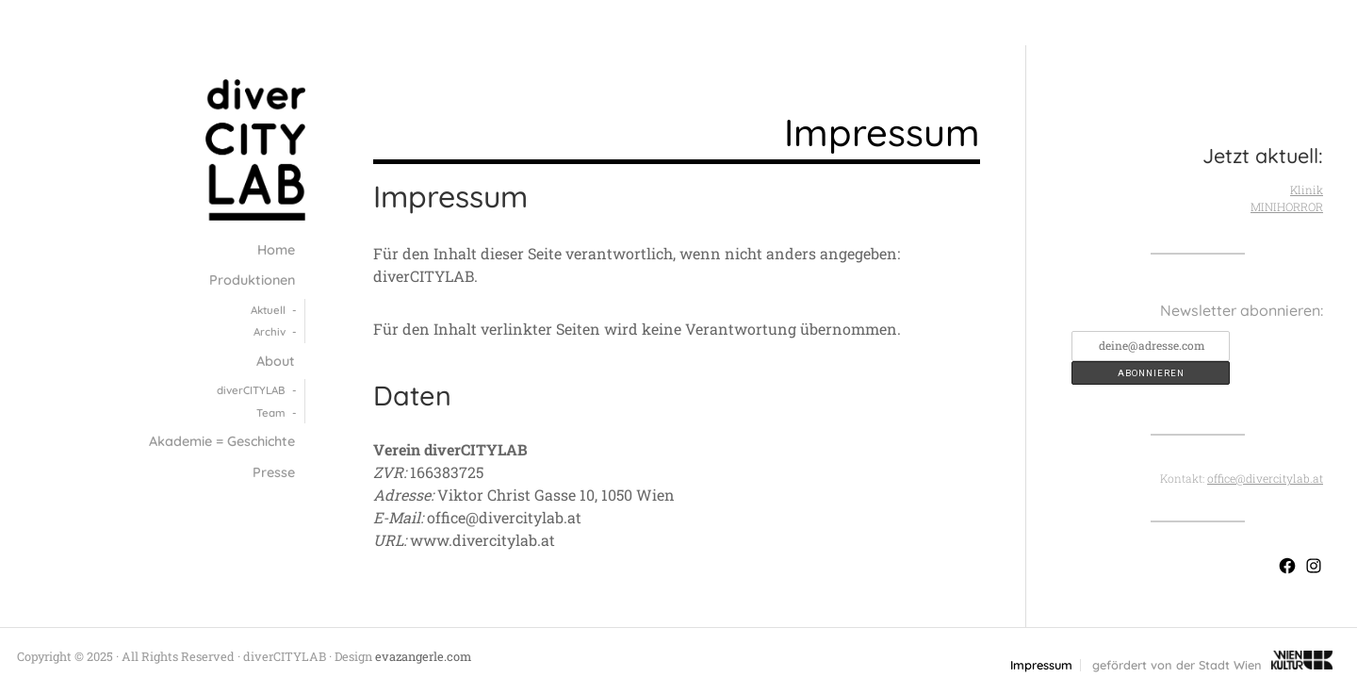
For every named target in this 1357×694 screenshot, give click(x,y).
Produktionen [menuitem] (252, 280)
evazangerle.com (423, 656)
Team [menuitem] (271, 412)
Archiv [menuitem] (269, 331)
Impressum (1041, 665)
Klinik (1306, 189)
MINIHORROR (1287, 206)
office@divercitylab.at (1265, 478)
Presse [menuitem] (274, 472)
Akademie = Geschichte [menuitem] (222, 441)
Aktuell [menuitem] (268, 310)
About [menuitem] (275, 361)
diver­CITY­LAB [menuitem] (251, 390)
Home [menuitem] (276, 249)
